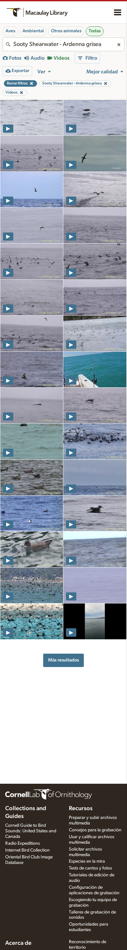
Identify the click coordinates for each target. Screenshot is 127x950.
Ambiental (33, 31)
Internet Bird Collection (27, 850)
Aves (10, 31)
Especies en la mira (87, 861)
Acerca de (18, 943)
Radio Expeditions (22, 843)
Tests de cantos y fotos (90, 868)
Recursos (81, 808)
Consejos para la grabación (95, 830)
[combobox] (63, 44)
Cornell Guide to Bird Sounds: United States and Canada (30, 831)
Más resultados (63, 660)
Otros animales (66, 31)
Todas (95, 31)
